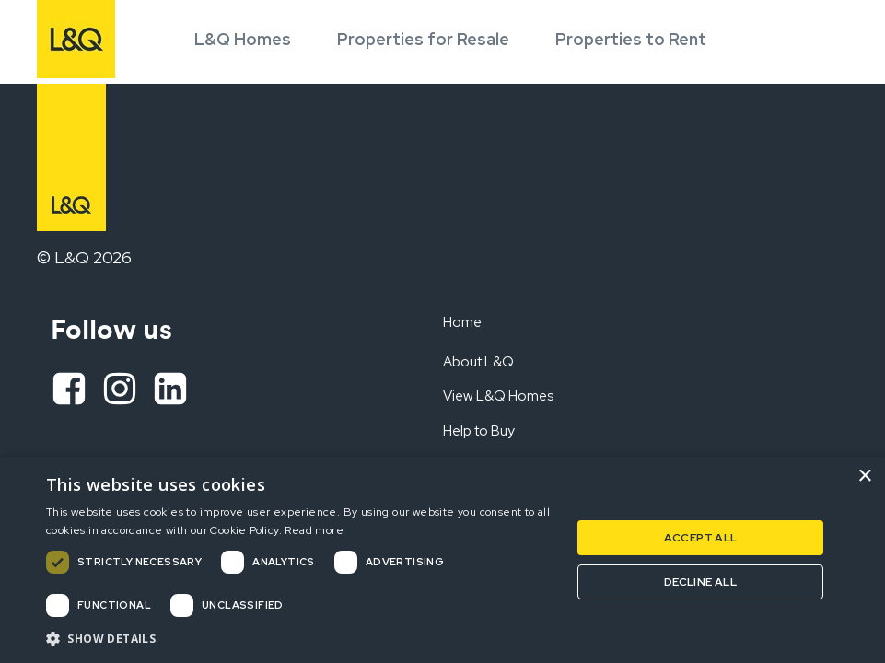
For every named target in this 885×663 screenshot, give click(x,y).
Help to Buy (479, 431)
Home (462, 322)
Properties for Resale (423, 39)
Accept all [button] (701, 537)
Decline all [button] (700, 582)
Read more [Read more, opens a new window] (314, 530)
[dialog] (442, 560)
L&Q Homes (242, 39)
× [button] (864, 476)
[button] (300, 638)
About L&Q (478, 362)
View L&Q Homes (498, 396)
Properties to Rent (630, 39)
